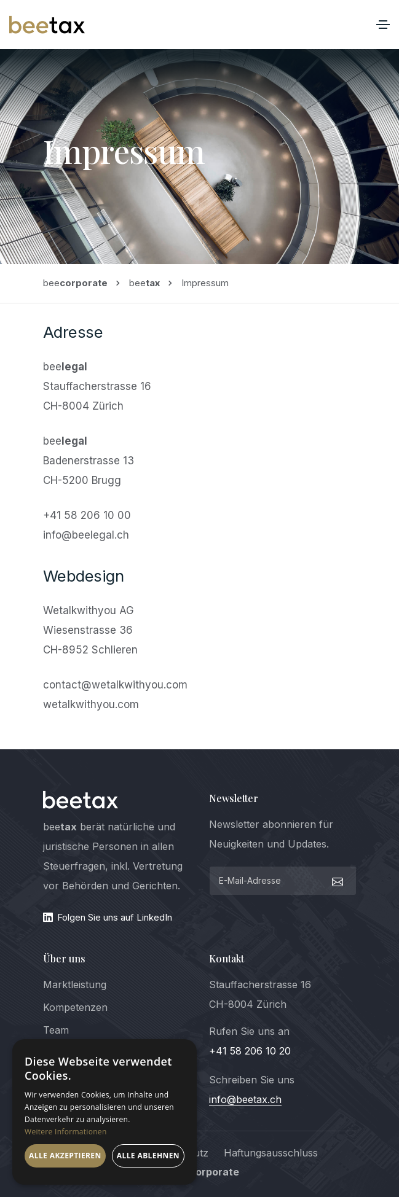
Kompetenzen (75, 1007)
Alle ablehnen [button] (148, 1155)
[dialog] (104, 1112)
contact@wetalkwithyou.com (115, 685)
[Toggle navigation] (383, 24)
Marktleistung (74, 984)
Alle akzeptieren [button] (65, 1155)
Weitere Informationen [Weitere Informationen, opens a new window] (66, 1131)
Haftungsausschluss (271, 1153)
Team (56, 1030)
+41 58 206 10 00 (87, 515)
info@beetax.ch (245, 1099)
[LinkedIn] (117, 917)
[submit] (336, 880)
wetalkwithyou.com (91, 704)
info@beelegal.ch (86, 535)
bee (75, 283)
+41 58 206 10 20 (250, 1051)
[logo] (81, 800)
